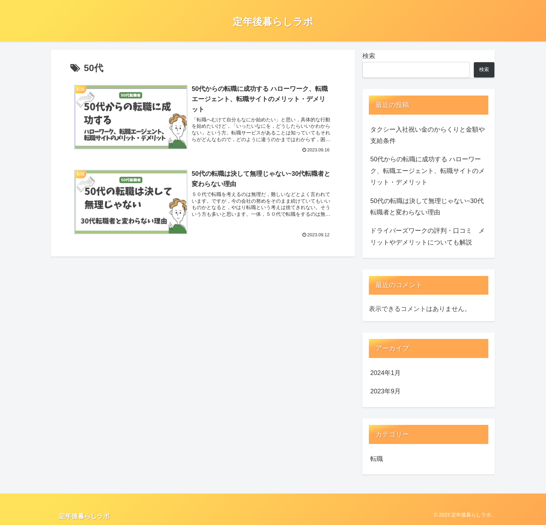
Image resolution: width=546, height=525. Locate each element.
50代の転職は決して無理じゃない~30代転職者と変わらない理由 (427, 206)
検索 (368, 55)
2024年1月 (385, 372)
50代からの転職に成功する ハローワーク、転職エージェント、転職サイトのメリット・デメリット (427, 171)
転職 (376, 458)
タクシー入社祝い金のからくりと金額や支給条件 (427, 135)
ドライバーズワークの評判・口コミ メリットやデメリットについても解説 (427, 236)
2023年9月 (385, 391)
